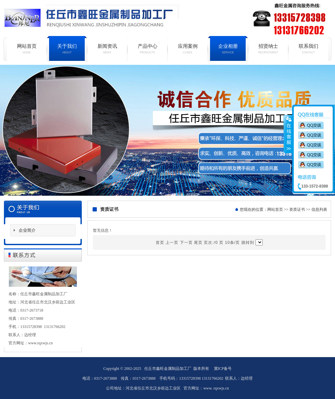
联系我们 (308, 49)
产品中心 (147, 49)
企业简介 (27, 230)
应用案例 (187, 49)
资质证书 (297, 209)
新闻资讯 (107, 49)
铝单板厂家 (167, 130)
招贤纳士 (268, 49)
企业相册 (227, 49)
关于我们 (66, 49)
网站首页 (26, 49)
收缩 (288, 134)
